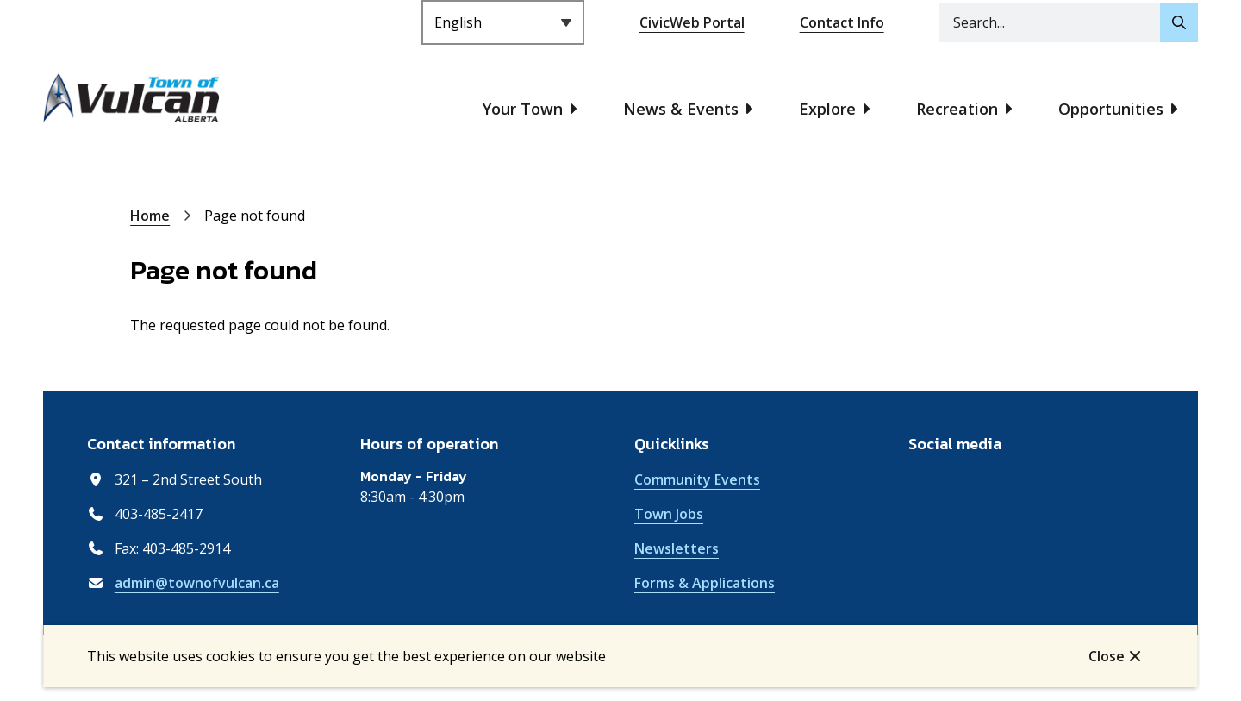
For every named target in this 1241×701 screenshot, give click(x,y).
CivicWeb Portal (692, 22)
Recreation (957, 108)
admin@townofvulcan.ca (197, 582)
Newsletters (676, 548)
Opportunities (1110, 108)
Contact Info (842, 22)
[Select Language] (502, 22)
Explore (827, 108)
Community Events (697, 479)
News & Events (681, 108)
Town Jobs (668, 513)
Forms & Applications (704, 582)
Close (1106, 656)
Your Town (523, 108)
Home (150, 215)
